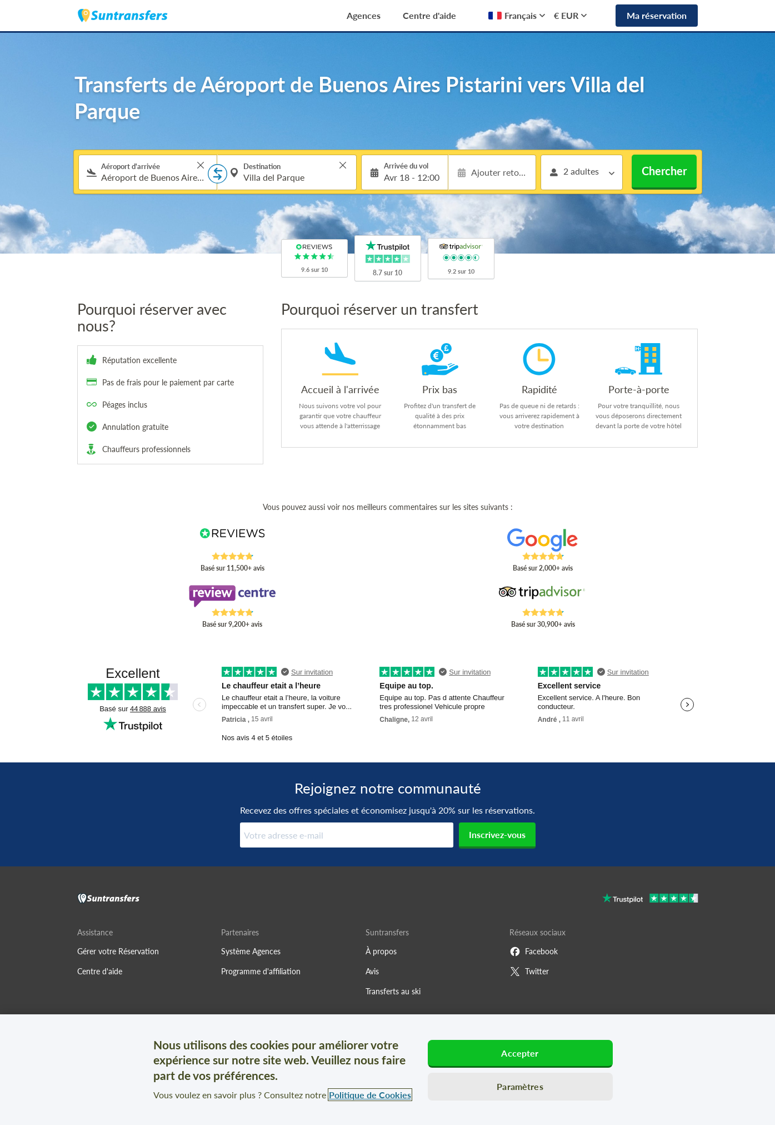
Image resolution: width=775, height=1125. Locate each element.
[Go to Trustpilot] (650, 899)
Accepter (519, 1053)
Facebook (533, 951)
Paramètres (520, 1086)
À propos (381, 951)
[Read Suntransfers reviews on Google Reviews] (542, 540)
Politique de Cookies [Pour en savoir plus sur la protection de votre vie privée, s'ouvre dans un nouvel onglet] (370, 1094)
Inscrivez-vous (497, 834)
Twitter (529, 971)
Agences (364, 15)
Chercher (664, 170)
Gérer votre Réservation (118, 951)
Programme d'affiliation (261, 971)
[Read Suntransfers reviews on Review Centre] (232, 596)
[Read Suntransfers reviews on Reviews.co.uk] (232, 540)
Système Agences (251, 951)
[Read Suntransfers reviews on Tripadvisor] (542, 596)
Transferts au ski (393, 991)
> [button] (200, 165)
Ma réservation (657, 15)
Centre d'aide (429, 15)
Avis (372, 971)
